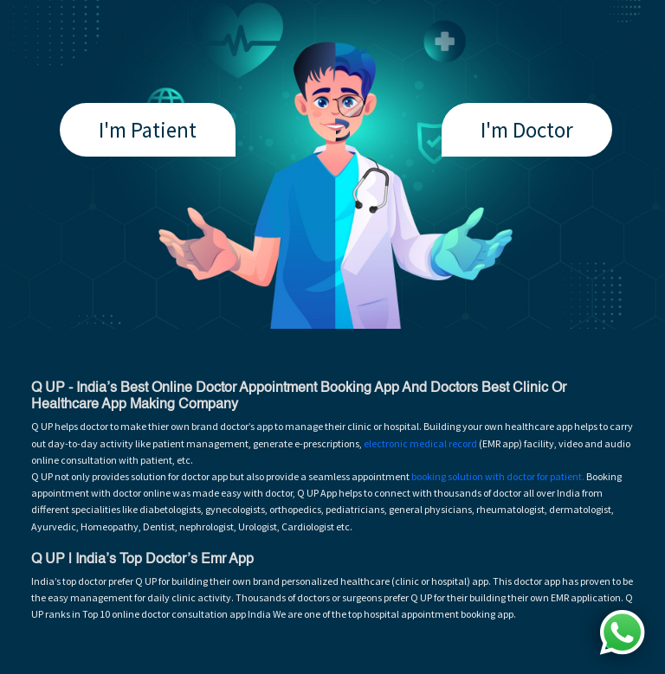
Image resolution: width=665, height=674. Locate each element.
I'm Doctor (527, 130)
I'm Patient (148, 130)
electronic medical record (420, 443)
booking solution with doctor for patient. (497, 476)
